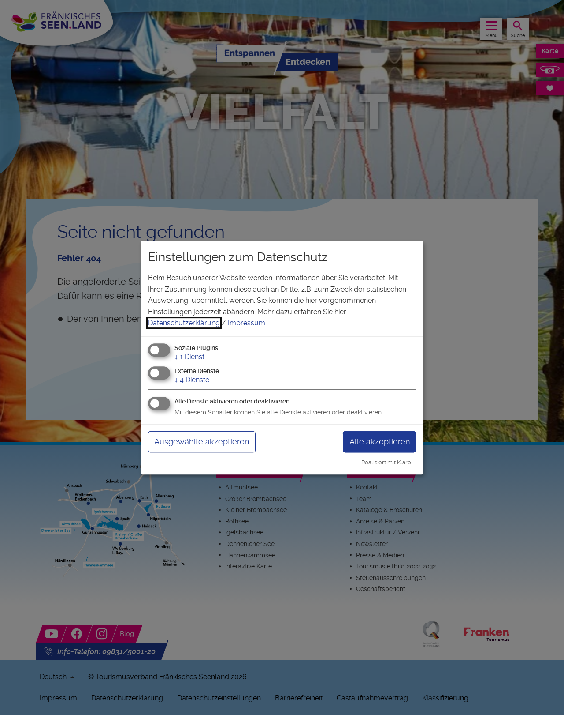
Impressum (246, 323)
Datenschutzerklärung (184, 323)
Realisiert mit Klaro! (386, 462)
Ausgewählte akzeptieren (201, 441)
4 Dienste (191, 380)
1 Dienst (189, 357)
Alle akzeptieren (379, 441)
